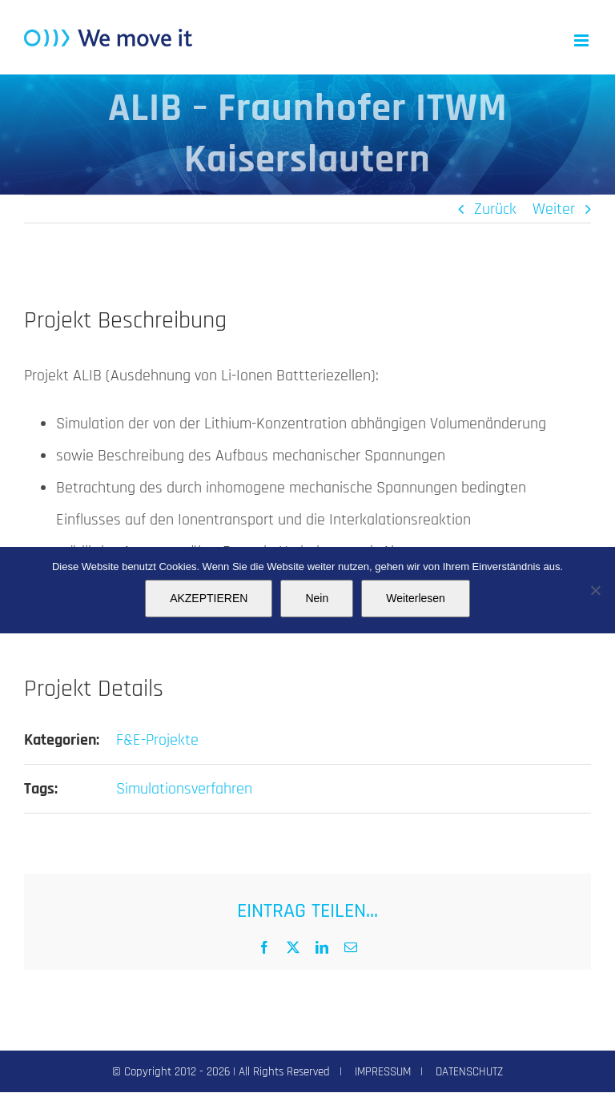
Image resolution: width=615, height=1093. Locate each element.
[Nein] (595, 590)
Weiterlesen (415, 598)
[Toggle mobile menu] (582, 40)
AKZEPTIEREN (208, 598)
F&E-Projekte (157, 739)
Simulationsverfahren (184, 788)
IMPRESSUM (383, 1071)
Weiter (554, 209)
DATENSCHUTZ (469, 1071)
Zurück (495, 209)
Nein (316, 598)
